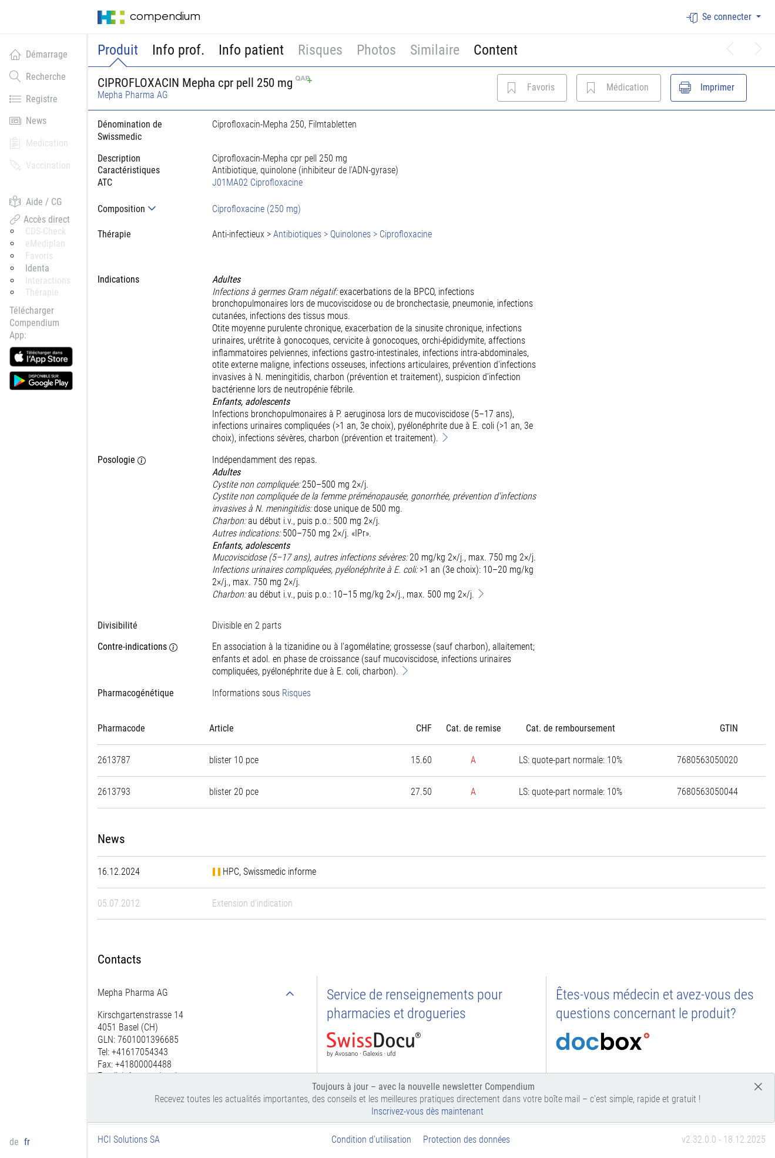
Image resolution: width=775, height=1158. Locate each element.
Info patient (251, 50)
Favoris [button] (39, 255)
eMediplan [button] (45, 243)
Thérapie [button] (42, 292)
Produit (118, 50)
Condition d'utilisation (371, 1139)
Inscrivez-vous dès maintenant (427, 1111)
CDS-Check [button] (45, 231)
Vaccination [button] (40, 165)
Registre (33, 99)
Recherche (37, 76)
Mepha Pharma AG (133, 94)
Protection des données (466, 1139)
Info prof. (178, 50)
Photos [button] (376, 50)
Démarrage (38, 54)
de (15, 1141)
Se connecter (720, 17)
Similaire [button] (434, 50)
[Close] (758, 1086)
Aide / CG (35, 201)
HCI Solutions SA (129, 1139)
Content (496, 50)
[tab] (145, 209)
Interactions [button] (48, 280)
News (27, 120)
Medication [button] (38, 143)
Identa (37, 268)
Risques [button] (320, 50)
